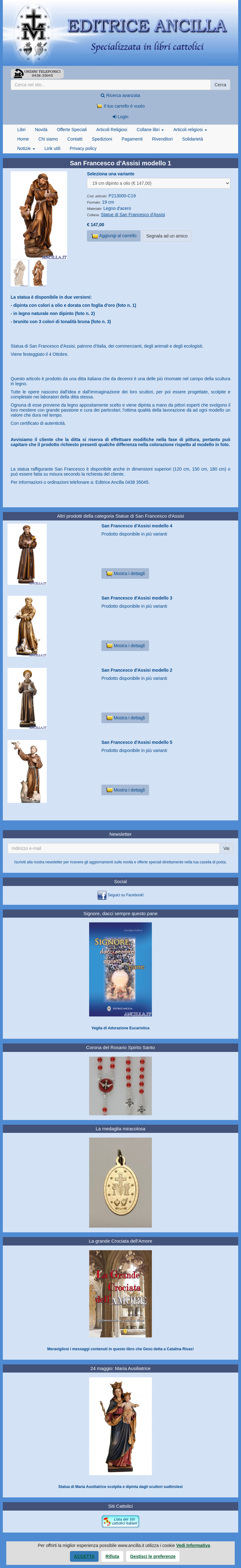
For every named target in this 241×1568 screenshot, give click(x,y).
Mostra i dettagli (125, 573)
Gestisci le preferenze (153, 1556)
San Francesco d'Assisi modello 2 (136, 670)
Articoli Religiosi (111, 129)
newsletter (53, 862)
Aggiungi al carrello (114, 236)
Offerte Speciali (72, 129)
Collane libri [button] (150, 129)
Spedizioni (102, 138)
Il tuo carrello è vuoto (120, 106)
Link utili (53, 148)
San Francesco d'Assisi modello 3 (136, 597)
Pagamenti (131, 138)
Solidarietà (192, 138)
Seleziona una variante (110, 173)
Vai (226, 848)
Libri (21, 129)
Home (23, 138)
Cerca (220, 84)
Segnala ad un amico (167, 235)
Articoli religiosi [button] (190, 129)
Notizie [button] (26, 148)
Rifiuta (112, 1556)
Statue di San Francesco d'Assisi (133, 214)
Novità (41, 129)
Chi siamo (48, 138)
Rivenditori (162, 138)
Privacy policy (83, 148)
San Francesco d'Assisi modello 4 (136, 525)
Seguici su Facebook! (126, 895)
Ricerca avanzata (120, 95)
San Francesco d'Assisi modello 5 (136, 742)
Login (120, 116)
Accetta (84, 1556)
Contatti (75, 138)
